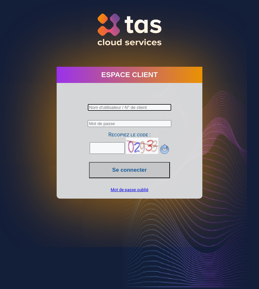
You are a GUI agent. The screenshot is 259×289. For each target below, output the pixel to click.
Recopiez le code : (129, 135)
